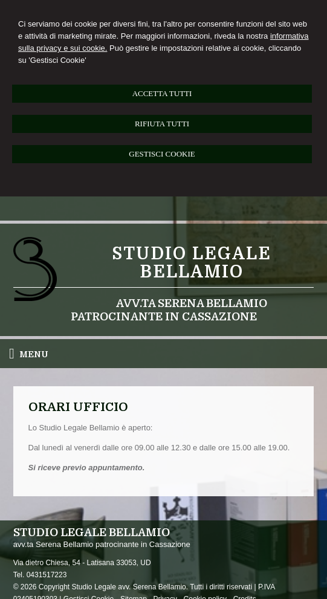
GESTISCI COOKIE (162, 153)
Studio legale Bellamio (191, 263)
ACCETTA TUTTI (162, 93)
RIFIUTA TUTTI (162, 123)
